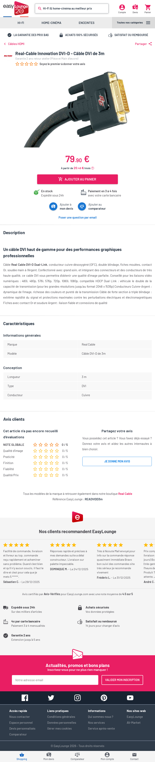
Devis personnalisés (22, 728)
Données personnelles (61, 722)
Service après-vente (101, 728)
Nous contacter (19, 716)
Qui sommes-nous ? (100, 716)
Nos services (96, 722)
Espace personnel (21, 722)
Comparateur (18, 734)
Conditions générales (61, 716)
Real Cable (125, 493)
